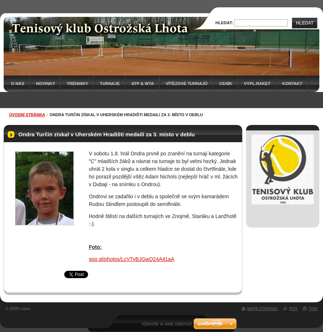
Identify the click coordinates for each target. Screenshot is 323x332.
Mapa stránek (262, 308)
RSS (293, 308)
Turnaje (110, 83)
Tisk (313, 308)
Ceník (225, 83)
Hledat (304, 23)
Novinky (45, 83)
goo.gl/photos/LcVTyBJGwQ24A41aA (131, 259)
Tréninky (77, 83)
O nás (17, 83)
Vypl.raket (257, 83)
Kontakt (292, 83)
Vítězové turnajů (186, 83)
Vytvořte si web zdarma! (166, 324)
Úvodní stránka (27, 114)
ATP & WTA (142, 83)
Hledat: (224, 23)
